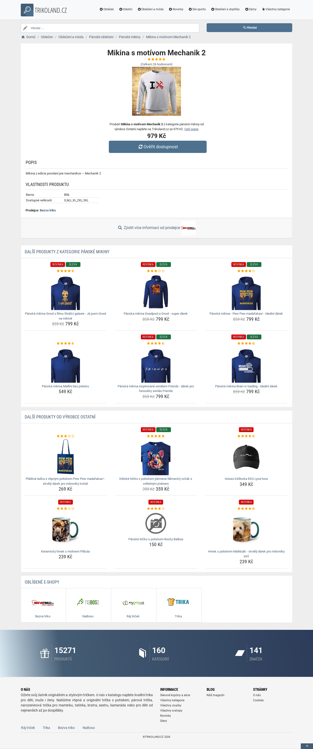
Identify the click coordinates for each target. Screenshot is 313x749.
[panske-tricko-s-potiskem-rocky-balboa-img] (156, 523)
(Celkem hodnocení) (157, 64)
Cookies (258, 700)
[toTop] (307, 746)
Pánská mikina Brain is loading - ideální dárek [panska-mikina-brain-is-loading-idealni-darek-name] (246, 386)
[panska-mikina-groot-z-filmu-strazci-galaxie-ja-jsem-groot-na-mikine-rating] (65, 271)
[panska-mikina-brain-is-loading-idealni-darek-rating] (246, 343)
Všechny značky (170, 705)
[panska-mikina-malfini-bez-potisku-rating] (65, 343)
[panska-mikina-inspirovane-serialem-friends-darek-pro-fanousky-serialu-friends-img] (156, 364)
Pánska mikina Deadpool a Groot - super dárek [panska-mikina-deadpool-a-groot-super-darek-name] (156, 313)
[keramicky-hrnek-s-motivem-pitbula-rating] (65, 508)
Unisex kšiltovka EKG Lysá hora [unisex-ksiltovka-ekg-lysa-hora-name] (246, 479)
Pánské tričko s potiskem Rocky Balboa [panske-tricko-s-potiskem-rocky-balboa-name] (155, 539)
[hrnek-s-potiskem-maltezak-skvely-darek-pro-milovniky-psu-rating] (246, 508)
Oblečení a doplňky (225, 9)
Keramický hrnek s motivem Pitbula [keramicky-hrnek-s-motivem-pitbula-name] (65, 551)
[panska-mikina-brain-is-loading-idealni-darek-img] (246, 364)
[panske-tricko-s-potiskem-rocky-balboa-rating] (156, 508)
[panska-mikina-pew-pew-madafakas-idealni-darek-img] (246, 291)
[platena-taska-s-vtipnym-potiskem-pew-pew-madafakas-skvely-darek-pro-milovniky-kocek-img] (65, 456)
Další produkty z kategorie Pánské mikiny (67, 251)
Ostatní (126, 9)
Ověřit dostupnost (157, 146)
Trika (46, 728)
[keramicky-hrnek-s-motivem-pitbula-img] (65, 529)
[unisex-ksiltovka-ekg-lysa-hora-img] (246, 456)
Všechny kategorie (275, 9)
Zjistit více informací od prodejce (156, 228)
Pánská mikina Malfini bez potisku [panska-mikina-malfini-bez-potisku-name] (65, 386)
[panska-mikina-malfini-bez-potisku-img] (65, 364)
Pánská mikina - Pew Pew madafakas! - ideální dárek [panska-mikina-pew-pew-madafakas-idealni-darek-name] (246, 313)
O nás (257, 695)
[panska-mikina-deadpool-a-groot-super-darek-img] (156, 291)
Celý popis (191, 129)
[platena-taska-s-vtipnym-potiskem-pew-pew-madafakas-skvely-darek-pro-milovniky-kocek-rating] (65, 436)
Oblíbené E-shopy (42, 582)
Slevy (163, 721)
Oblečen (106, 9)
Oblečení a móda (150, 9)
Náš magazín (215, 695)
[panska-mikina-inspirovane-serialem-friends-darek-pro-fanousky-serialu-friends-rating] (156, 343)
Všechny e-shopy (171, 710)
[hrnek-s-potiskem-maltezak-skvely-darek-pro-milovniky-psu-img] (246, 529)
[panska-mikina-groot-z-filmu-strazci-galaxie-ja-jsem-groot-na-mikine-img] (65, 291)
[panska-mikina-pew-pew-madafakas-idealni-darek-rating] (246, 271)
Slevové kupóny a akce (175, 695)
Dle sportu (197, 9)
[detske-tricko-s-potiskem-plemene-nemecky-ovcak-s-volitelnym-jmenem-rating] (156, 436)
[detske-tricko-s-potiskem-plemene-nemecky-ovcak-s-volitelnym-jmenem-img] (156, 456)
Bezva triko (48, 210)
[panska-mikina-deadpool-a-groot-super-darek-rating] (156, 271)
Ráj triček (28, 728)
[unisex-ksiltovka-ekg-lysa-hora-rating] (246, 436)
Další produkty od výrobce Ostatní (60, 416)
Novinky (175, 9)
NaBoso (89, 728)
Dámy (251, 9)
